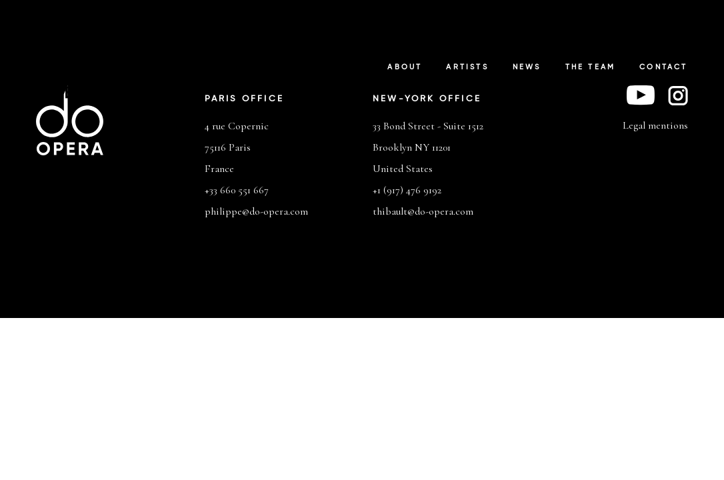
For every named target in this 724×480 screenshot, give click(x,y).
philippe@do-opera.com (256, 211)
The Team (590, 67)
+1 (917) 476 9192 (407, 190)
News (527, 67)
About (404, 67)
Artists (467, 67)
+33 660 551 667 (237, 190)
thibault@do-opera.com (423, 211)
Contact (663, 67)
